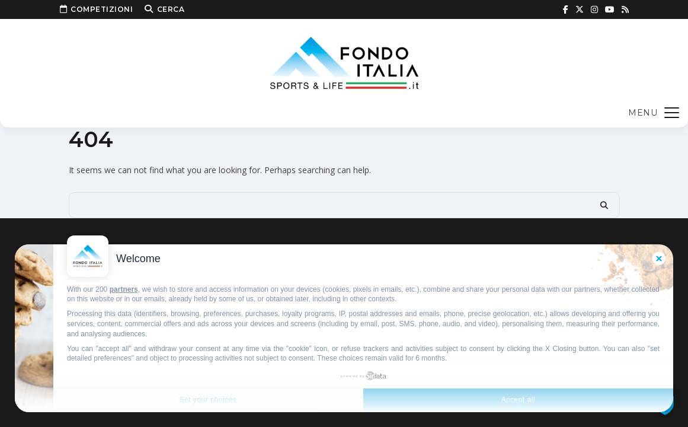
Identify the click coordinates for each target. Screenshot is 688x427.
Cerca (164, 9)
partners (124, 289)
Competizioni (96, 9)
